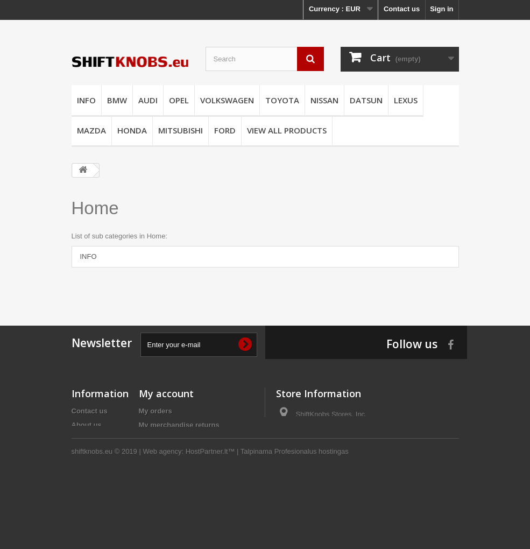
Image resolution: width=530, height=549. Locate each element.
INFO (86, 100)
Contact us (402, 9)
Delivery (85, 453)
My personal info (166, 467)
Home (95, 208)
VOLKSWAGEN (227, 100)
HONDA (132, 130)
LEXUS (406, 100)
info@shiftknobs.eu (347, 434)
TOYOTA (282, 100)
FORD (225, 130)
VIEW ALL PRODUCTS (287, 130)
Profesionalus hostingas (311, 520)
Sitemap (85, 481)
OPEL (179, 100)
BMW (117, 100)
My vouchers (160, 481)
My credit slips (163, 439)
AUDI (148, 100)
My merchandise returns (179, 425)
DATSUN (366, 100)
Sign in (441, 9)
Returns (85, 467)
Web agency (162, 520)
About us (87, 425)
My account (166, 393)
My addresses (162, 453)
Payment (86, 439)
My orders (155, 411)
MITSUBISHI (180, 130)
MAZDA (91, 130)
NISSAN (324, 100)
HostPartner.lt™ (210, 520)
